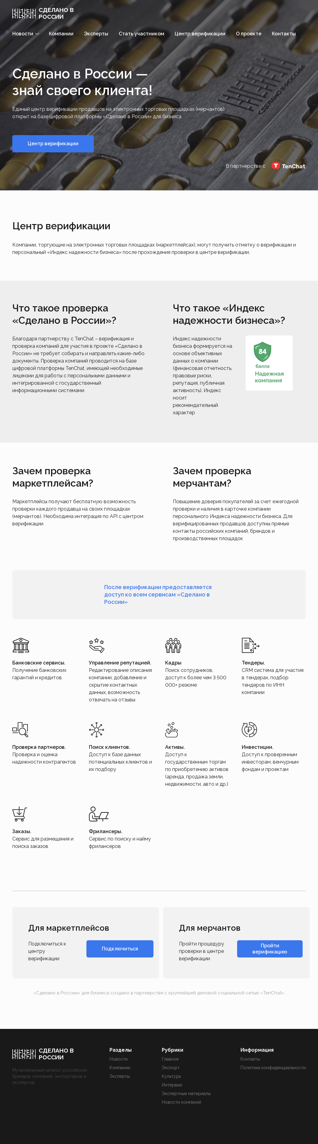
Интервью (172, 1084)
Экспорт (171, 1067)
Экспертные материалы (186, 1093)
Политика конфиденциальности (273, 1067)
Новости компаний (181, 1102)
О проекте (248, 34)
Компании (61, 34)
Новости (118, 1059)
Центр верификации (200, 34)
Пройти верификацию (269, 949)
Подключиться (120, 949)
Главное (170, 1059)
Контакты (284, 34)
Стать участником (141, 34)
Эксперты (96, 34)
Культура (171, 1076)
